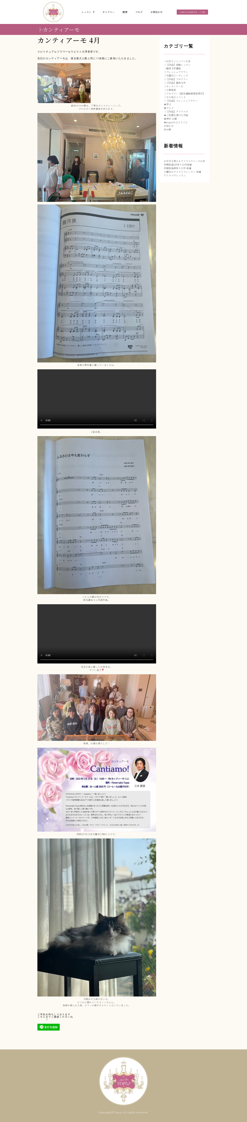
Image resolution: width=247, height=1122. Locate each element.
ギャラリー (108, 12)
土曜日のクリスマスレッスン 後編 (182, 171)
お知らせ (169, 126)
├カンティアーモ (58, 29)
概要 (124, 12)
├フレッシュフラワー (176, 72)
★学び (167, 104)
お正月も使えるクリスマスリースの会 (184, 161)
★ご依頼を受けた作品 (176, 115)
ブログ (139, 12)
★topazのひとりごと (176, 122)
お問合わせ (156, 12)
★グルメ (169, 108)
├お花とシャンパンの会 (177, 61)
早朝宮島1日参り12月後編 (178, 164)
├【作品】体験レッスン (177, 64)
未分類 (167, 129)
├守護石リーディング (176, 75)
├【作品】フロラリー (176, 79)
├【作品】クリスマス (176, 111)
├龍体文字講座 (172, 68)
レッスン (88, 12)
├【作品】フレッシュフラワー (181, 100)
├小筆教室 (170, 90)
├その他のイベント (175, 97)
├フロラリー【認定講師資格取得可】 (184, 93)
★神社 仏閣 (170, 118)
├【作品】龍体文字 (175, 82)
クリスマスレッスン (175, 175)
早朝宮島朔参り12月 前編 (177, 168)
